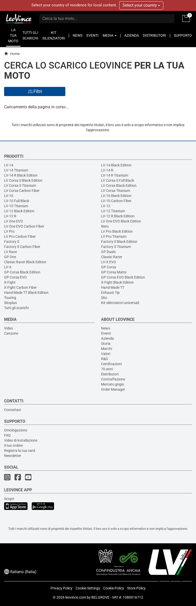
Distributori (110, 374)
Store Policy (136, 588)
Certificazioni (111, 364)
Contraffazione (113, 379)
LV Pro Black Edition (117, 231)
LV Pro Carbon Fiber (20, 236)
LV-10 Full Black (16, 201)
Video (8, 328)
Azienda (107, 338)
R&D (104, 359)
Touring (10, 298)
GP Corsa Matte (113, 272)
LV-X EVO (108, 262)
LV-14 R (107, 170)
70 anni (107, 369)
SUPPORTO (183, 35)
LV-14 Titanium (16, 170)
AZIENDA (131, 35)
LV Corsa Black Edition (119, 185)
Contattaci (12, 410)
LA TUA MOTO (13, 35)
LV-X (7, 267)
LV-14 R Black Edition (21, 175)
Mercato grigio (112, 384)
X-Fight (10, 282)
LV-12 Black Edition (19, 211)
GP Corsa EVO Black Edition (123, 277)
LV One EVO (13, 221)
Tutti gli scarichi (16, 308)
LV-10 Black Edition (116, 196)
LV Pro (9, 231)
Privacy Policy (61, 588)
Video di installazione (20, 440)
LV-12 (105, 206)
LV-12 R (10, 216)
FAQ (7, 435)
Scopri (9, 499)
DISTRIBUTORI (154, 35)
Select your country (141, 5)
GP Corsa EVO (15, 277)
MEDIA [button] (110, 35)
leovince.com (75, 597)
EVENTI (93, 35)
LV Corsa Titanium (115, 191)
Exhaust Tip (110, 293)
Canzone (11, 333)
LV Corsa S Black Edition (23, 180)
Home (12, 53)
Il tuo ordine (13, 445)
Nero (105, 226)
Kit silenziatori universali (120, 303)
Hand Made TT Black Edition (26, 293)
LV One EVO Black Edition (121, 221)
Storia (106, 343)
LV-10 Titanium (16, 206)
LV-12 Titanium (113, 211)
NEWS (77, 35)
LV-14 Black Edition (116, 165)
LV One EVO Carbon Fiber (24, 226)
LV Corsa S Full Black (117, 180)
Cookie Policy (113, 588)
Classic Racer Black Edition (25, 262)
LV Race (10, 252)
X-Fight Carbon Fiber (20, 287)
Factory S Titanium (116, 247)
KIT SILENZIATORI (53, 35)
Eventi (106, 333)
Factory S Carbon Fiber (22, 247)
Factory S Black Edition (119, 242)
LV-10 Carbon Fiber (116, 201)
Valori (105, 354)
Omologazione (15, 430)
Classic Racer (111, 257)
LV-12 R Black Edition (117, 216)
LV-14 (8, 165)
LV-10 (8, 196)
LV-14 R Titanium (114, 175)
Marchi (106, 349)
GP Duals (108, 252)
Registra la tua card (19, 451)
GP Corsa (108, 267)
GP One (10, 257)
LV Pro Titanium (113, 236)
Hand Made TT (112, 287)
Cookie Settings (88, 588)
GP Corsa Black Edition (22, 272)
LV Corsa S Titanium (20, 185)
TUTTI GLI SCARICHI (30, 35)
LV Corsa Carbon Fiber (22, 191)
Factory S (11, 242)
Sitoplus (10, 303)
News (105, 328)
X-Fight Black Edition (117, 282)
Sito (104, 298)
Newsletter (12, 456)
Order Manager (113, 389)
